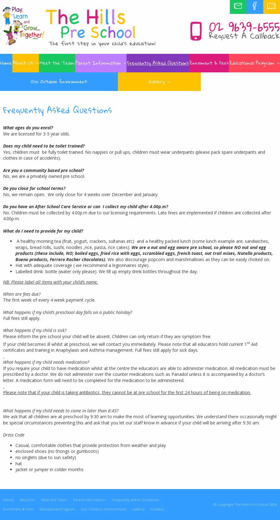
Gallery (138, 509)
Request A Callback (244, 35)
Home (8, 499)
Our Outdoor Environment (103, 509)
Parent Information (89, 499)
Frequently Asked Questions (135, 499)
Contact (157, 509)
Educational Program (57, 509)
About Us (27, 499)
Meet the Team (54, 499)
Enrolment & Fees (18, 509)
